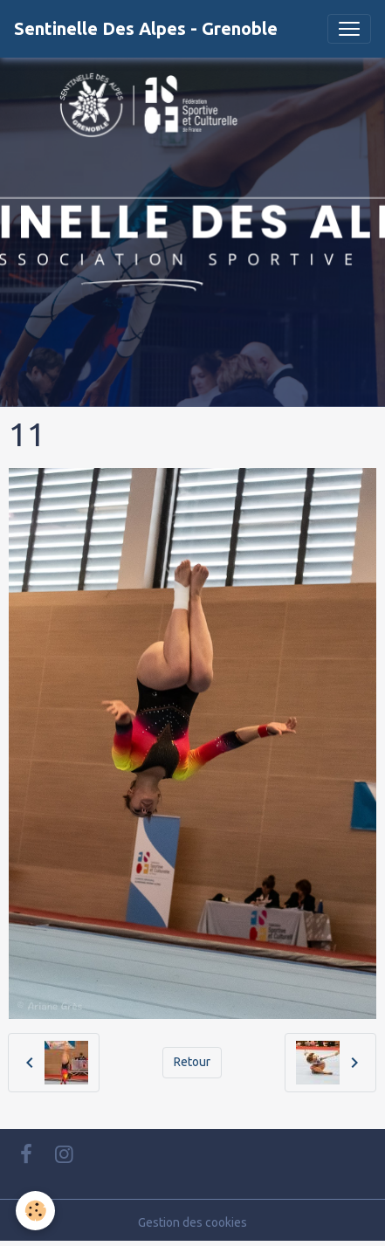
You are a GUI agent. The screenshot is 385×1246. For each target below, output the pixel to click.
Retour (192, 1062)
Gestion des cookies (192, 1222)
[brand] (146, 29)
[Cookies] (35, 1210)
